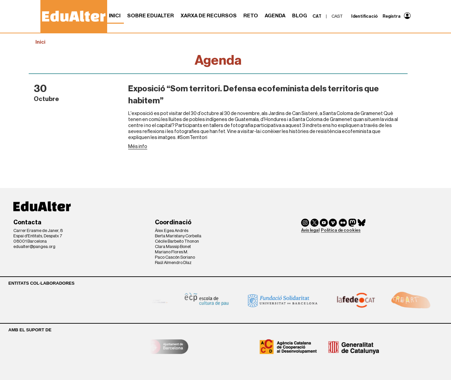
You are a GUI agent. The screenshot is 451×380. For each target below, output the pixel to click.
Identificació (364, 16)
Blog (299, 15)
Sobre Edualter (150, 15)
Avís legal (310, 230)
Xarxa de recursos (209, 15)
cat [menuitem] (316, 16)
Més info (137, 146)
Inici (115, 15)
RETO (250, 15)
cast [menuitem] (337, 16)
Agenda (275, 15)
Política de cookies (341, 230)
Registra (392, 16)
